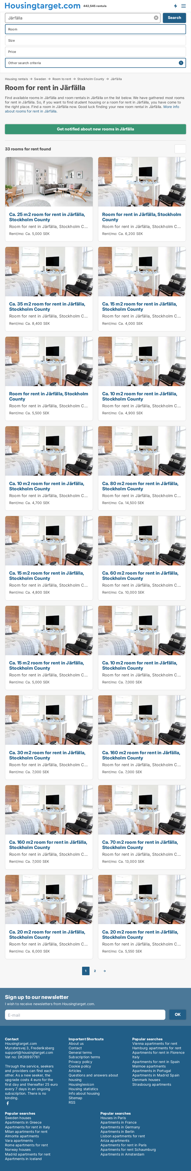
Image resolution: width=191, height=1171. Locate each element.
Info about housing (84, 1093)
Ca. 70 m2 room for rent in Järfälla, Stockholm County (140, 844)
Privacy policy (80, 1062)
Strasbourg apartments (151, 1084)
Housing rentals (16, 79)
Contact (75, 1048)
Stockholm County (90, 79)
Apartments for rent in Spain (156, 1062)
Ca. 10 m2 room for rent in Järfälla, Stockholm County (139, 396)
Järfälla (116, 79)
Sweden (40, 79)
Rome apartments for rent (26, 1145)
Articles (75, 1070)
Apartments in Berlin (117, 1131)
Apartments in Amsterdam (122, 1154)
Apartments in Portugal (151, 1070)
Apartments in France (118, 1122)
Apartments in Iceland (23, 1159)
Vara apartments (19, 1140)
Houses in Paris (113, 1118)
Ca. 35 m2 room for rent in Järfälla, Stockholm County (47, 306)
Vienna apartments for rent (154, 1043)
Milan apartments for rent (26, 1131)
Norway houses (18, 1149)
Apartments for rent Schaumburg (128, 1149)
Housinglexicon (81, 1084)
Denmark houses (146, 1079)
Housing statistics (83, 1089)
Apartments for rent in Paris (123, 1145)
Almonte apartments (22, 1136)
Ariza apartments (114, 1140)
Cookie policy (80, 1066)
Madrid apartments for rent (27, 1154)
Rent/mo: (17, 233)
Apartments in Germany (120, 1127)
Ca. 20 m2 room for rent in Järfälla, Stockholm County (47, 934)
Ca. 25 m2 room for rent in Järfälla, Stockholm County (47, 217)
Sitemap (75, 1098)
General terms (80, 1052)
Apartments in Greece (23, 1122)
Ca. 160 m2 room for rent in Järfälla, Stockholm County (141, 755)
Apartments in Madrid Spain (155, 1075)
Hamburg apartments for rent (156, 1048)
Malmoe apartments (149, 1066)
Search (174, 17)
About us (76, 1043)
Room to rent (61, 79)
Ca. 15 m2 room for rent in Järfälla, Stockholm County (139, 306)
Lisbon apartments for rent (122, 1136)
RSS (72, 1102)
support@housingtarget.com (29, 1052)
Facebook (7, 1103)
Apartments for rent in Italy (27, 1127)
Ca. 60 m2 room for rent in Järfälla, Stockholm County (140, 575)
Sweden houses (18, 1118)
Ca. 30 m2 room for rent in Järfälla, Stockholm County (47, 755)
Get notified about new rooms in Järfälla (95, 128)
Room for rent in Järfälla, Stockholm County (52, 226)
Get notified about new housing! (175, 5)
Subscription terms (84, 1057)
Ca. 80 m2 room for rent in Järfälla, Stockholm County (140, 486)
